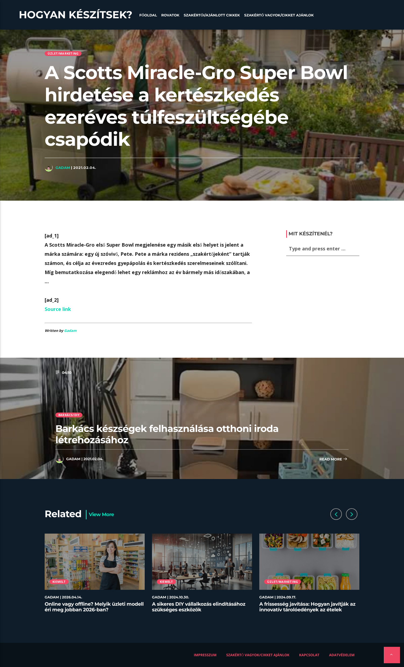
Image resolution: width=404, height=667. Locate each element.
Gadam (62, 167)
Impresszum (205, 654)
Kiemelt (59, 582)
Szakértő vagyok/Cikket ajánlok (279, 15)
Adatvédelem (342, 654)
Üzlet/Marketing (63, 53)
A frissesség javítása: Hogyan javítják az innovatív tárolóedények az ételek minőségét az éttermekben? (307, 610)
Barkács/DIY (68, 415)
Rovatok (170, 15)
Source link (58, 309)
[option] (94, 576)
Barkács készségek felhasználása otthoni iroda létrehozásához (167, 434)
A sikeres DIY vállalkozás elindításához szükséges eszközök (198, 607)
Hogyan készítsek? (75, 15)
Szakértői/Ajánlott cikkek (212, 15)
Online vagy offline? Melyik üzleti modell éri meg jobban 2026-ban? (94, 607)
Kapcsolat (309, 654)
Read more (333, 459)
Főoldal (148, 15)
